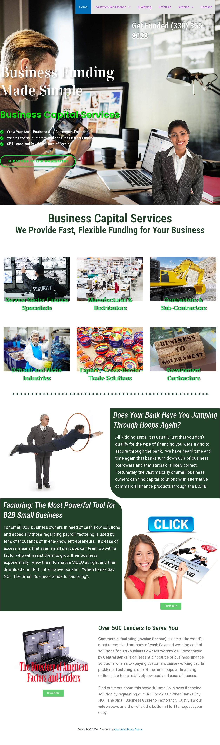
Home (81, 7)
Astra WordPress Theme (128, 729)
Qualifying (143, 7)
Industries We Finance (111, 7)
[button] (127, 7)
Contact (206, 7)
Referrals (164, 7)
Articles (185, 7)
